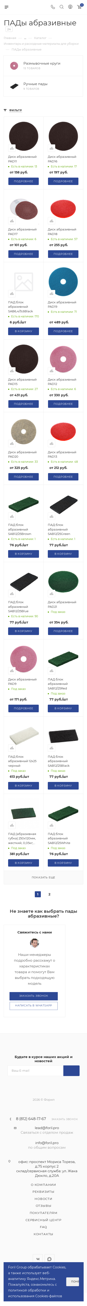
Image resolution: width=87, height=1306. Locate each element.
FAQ (43, 1227)
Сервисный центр (43, 1220)
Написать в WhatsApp (33, 1005)
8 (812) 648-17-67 (31, 1119)
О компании (43, 1185)
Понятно (75, 1281)
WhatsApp (50, 1259)
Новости (43, 1199)
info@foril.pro (46, 1143)
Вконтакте (38, 1259)
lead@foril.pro (47, 1128)
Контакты (43, 1234)
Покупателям (44, 1213)
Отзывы (44, 1206)
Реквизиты (43, 1191)
